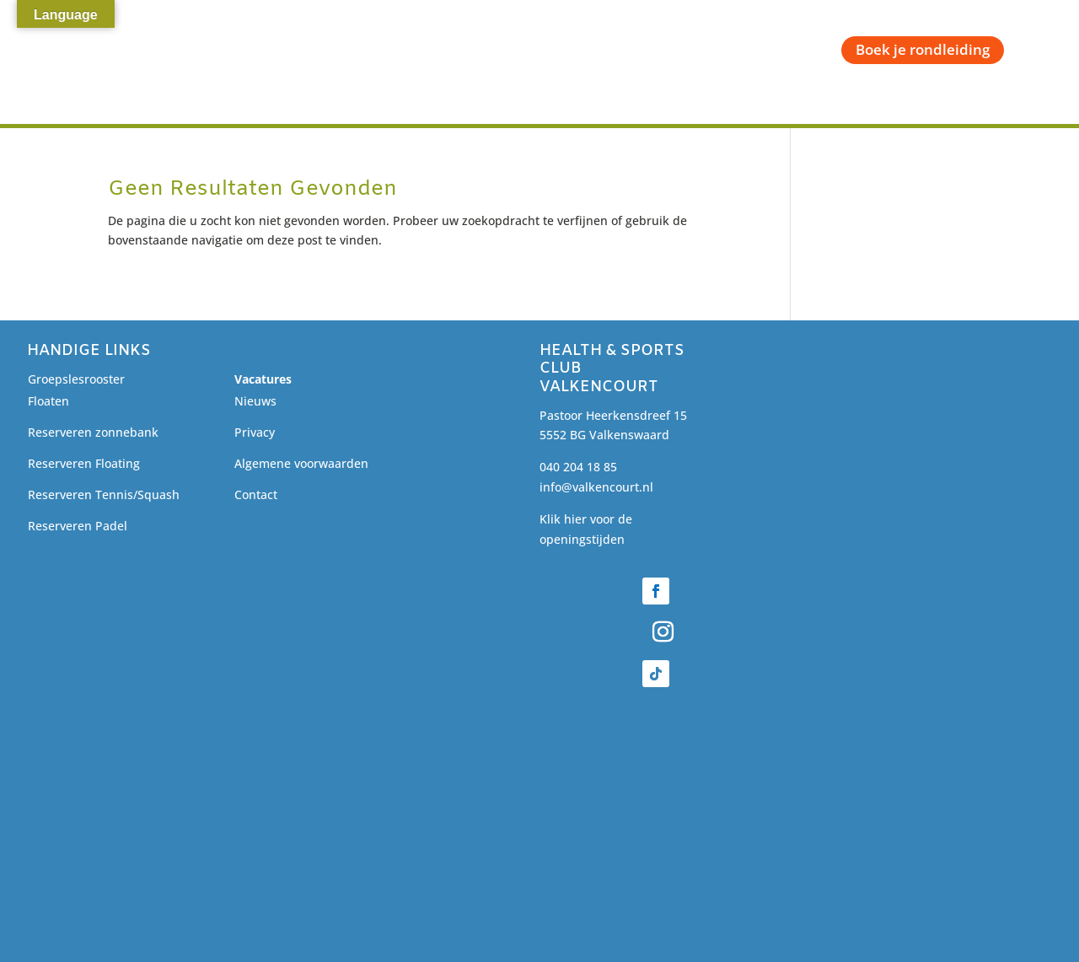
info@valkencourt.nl (596, 487)
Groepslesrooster (76, 379)
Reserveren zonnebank (93, 432)
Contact (255, 494)
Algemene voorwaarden (301, 463)
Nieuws (255, 401)
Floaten (48, 401)
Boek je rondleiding (923, 49)
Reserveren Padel (77, 526)
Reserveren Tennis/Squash (104, 494)
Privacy (254, 432)
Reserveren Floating (84, 463)
